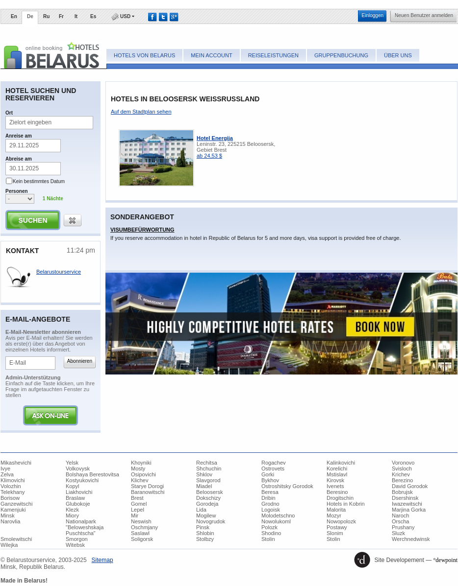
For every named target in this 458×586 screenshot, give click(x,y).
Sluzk (398, 533)
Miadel (204, 486)
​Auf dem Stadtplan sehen (141, 112)
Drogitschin (340, 498)
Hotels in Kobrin (346, 504)
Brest (137, 498)
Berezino (402, 480)
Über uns (398, 55)
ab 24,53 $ (209, 156)
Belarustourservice (58, 272)
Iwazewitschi (407, 504)
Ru (46, 16)
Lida (201, 510)
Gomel (139, 504)
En (14, 16)
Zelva (7, 474)
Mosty (138, 468)
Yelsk (72, 463)
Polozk (269, 527)
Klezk (72, 510)
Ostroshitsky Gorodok (287, 486)
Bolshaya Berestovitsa (92, 474)
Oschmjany (144, 527)
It (76, 16)
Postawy (337, 527)
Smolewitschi (16, 539)
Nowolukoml (276, 521)
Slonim (335, 533)
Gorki (267, 474)
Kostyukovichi (82, 480)
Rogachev (273, 463)
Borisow (10, 498)
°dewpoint (445, 560)
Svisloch (402, 468)
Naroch (400, 515)
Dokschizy (208, 498)
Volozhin (10, 486)
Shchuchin (208, 468)
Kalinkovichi (341, 463)
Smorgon (77, 539)
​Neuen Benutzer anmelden (424, 15)
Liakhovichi (79, 492)
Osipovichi (143, 474)
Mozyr (334, 515)
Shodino (271, 533)
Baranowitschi (147, 492)
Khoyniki (141, 463)
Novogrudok (210, 521)
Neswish (141, 521)
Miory (72, 515)
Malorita (336, 510)
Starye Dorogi (147, 486)
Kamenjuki (12, 510)
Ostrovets (272, 468)
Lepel (137, 510)
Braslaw (75, 498)
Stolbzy (205, 539)
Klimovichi (12, 480)
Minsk (7, 515)
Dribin (268, 498)
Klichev (139, 480)
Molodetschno (278, 515)
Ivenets (335, 486)
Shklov (204, 474)
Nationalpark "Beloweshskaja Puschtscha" (84, 527)
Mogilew (206, 515)
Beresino (337, 492)
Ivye (5, 468)
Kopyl (72, 486)
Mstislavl (337, 474)
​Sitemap (102, 560)
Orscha (400, 521)
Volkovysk (78, 468)
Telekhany (12, 492)
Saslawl (140, 533)
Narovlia (10, 521)
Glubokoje (78, 504)
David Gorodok (410, 486)
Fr (61, 16)
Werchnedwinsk (411, 539)
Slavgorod (208, 480)
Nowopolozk (341, 521)
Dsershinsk (405, 498)
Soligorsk (142, 539)
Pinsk (202, 527)
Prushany (403, 527)
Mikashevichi (15, 463)
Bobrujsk (402, 492)
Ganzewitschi (16, 504)
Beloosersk (209, 492)
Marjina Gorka (409, 510)
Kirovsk (335, 480)
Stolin (268, 539)
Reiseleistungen (273, 55)
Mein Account (211, 55)
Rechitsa (206, 463)
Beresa (270, 492)
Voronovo (403, 463)
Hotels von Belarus (144, 55)
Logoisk (270, 510)
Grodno (270, 504)
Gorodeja (207, 504)
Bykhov (270, 480)
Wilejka (9, 545)
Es (93, 16)
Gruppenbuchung (341, 55)
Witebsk (75, 545)
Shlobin (205, 533)
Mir (134, 515)
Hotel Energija (215, 138)
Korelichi (337, 468)
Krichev (401, 474)
